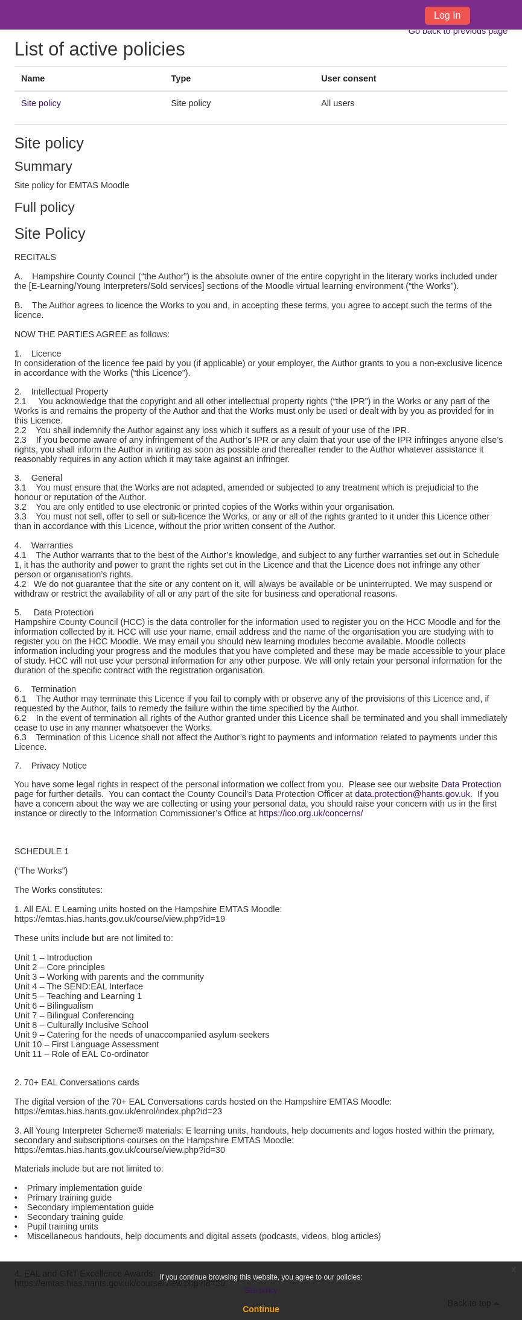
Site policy (41, 103)
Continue (261, 1309)
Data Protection (471, 784)
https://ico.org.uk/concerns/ (311, 813)
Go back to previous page (458, 31)
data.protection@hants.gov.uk (412, 794)
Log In (447, 15)
